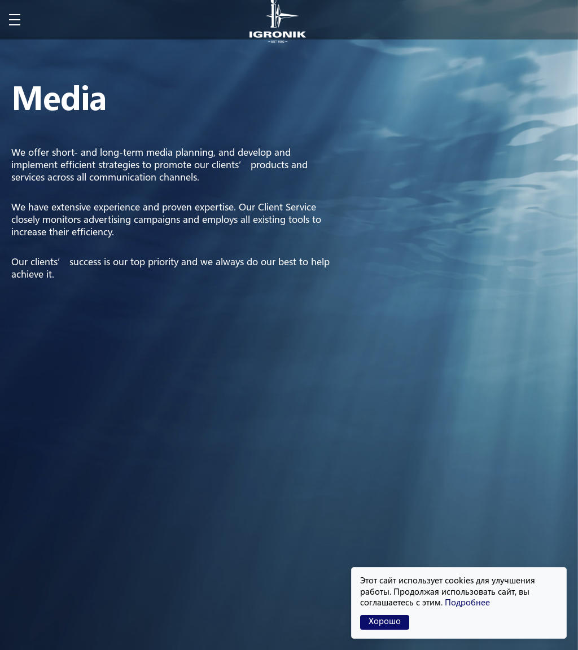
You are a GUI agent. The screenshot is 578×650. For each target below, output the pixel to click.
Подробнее (467, 603)
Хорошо (385, 622)
